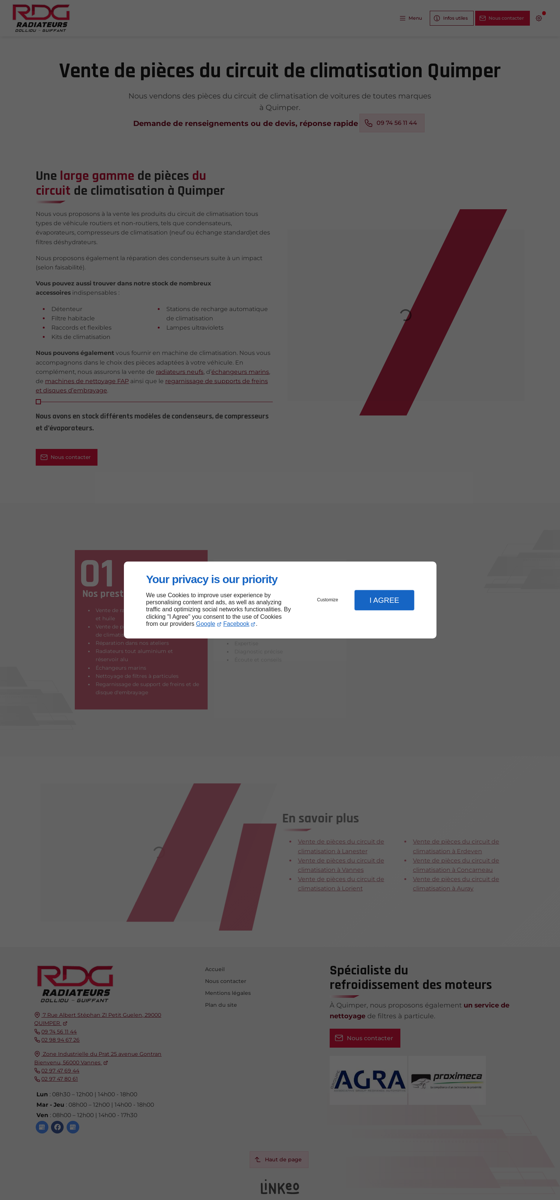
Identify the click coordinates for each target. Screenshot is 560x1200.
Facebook (236, 624)
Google (205, 624)
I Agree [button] (384, 600)
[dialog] (280, 600)
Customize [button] (327, 599)
